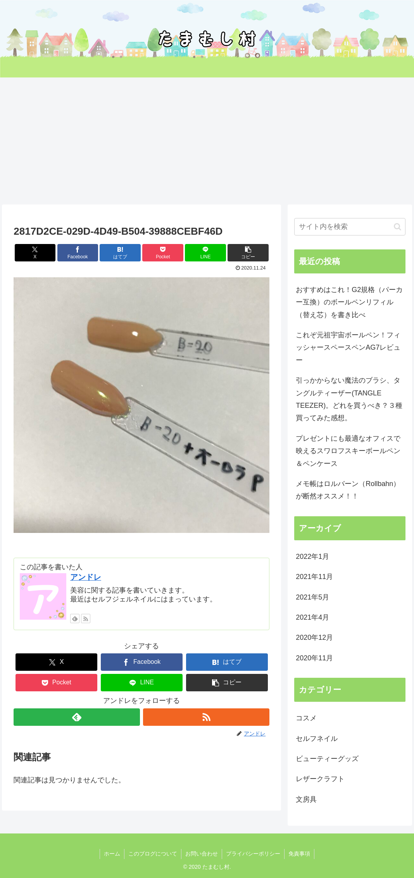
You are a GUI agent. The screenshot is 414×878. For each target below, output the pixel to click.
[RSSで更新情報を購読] (85, 618)
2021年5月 (312, 597)
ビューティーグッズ (327, 759)
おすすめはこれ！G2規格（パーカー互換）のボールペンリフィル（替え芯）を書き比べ (349, 302)
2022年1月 (312, 556)
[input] (349, 226)
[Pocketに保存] (162, 252)
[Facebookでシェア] (77, 252)
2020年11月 (314, 658)
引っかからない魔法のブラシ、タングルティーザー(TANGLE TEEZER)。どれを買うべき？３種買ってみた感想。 (349, 399)
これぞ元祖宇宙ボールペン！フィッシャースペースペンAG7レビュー (348, 347)
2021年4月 (312, 617)
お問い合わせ (201, 854)
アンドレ (85, 577)
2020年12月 (314, 637)
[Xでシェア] (35, 252)
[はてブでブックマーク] (120, 252)
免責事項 (299, 854)
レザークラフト (320, 779)
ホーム (112, 854)
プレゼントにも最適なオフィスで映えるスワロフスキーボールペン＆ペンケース (348, 451)
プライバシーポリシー (253, 854)
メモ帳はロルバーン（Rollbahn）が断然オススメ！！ (348, 490)
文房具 (306, 799)
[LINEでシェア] (205, 252)
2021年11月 (314, 577)
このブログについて (152, 854)
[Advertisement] (207, 141)
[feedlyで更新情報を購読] (74, 618)
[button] (248, 252)
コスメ (306, 718)
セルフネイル (317, 738)
